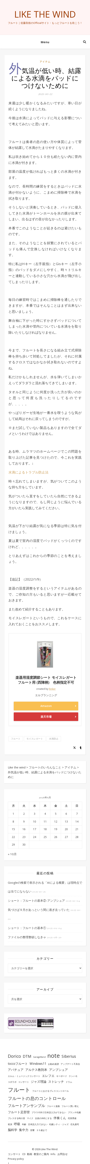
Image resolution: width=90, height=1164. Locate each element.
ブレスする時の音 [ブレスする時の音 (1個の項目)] (16, 1118)
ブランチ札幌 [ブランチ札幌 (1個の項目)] (74, 1112)
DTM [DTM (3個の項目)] (27, 1056)
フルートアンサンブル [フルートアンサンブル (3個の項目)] (26, 1105)
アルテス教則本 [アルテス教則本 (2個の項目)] (36, 1070)
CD (23, 1154)
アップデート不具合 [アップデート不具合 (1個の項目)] (70, 1064)
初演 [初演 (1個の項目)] (10, 1124)
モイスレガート (34, 738)
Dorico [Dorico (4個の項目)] (14, 1056)
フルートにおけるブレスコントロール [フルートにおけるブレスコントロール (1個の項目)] (50, 1091)
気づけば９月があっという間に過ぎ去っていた (39, 910)
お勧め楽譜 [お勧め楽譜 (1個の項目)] (53, 1064)
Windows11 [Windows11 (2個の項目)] (38, 1063)
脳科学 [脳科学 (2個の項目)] (12, 1130)
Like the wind (45, 14)
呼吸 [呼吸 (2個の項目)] (17, 1124)
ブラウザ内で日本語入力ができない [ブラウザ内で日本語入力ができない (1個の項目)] (49, 1112)
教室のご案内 (41, 1154)
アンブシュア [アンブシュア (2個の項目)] (58, 1070)
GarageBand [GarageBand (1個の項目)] (39, 1057)
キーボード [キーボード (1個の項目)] (61, 1076)
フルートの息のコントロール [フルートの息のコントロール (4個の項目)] (37, 1098)
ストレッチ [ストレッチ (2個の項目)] (56, 1081)
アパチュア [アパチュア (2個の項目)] (16, 1070)
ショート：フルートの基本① (27, 928)
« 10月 (12, 854)
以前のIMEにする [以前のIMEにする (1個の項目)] (43, 1118)
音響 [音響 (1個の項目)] (32, 1130)
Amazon (46, 706)
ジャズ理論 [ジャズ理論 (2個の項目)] (38, 1081)
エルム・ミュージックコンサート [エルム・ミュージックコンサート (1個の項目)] (24, 1076)
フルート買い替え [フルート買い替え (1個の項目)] (70, 1106)
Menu (45, 42)
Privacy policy (16, 1158)
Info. (53, 1154)
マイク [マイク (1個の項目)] (30, 1118)
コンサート (14, 1154)
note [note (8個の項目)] (53, 1055)
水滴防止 (53, 738)
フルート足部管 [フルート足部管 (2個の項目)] (19, 1112)
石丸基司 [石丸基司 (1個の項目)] (74, 1124)
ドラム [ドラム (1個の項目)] (69, 1082)
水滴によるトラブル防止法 (28, 472)
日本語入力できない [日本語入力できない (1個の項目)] (37, 1124)
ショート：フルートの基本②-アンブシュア (36, 900)
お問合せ (62, 1154)
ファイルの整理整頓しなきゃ (27, 937)
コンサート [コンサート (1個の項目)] (23, 1082)
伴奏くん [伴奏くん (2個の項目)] (60, 1118)
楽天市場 (46, 716)
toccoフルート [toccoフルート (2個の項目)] (18, 1063)
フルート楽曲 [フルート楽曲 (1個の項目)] (53, 1106)
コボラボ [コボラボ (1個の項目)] (12, 1082)
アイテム (45, 61)
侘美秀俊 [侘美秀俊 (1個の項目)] (72, 1118)
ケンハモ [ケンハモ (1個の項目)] (73, 1076)
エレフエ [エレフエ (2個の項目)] (48, 1076)
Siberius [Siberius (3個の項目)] (69, 1056)
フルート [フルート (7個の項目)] (19, 1089)
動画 (29, 1154)
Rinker (52, 689)
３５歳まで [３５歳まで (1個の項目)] (41, 1130)
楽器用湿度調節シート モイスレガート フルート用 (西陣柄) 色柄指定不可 (45, 680)
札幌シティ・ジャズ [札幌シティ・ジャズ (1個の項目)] (59, 1124)
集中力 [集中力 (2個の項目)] (23, 1130)
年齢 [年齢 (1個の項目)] (24, 1124)
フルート (15, 738)
